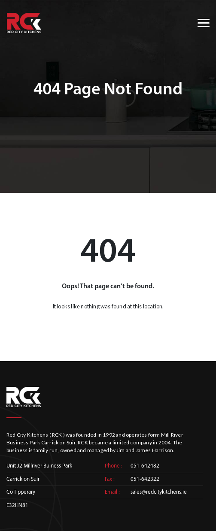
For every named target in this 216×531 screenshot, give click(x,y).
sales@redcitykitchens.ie (159, 492)
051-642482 (145, 466)
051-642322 (145, 479)
